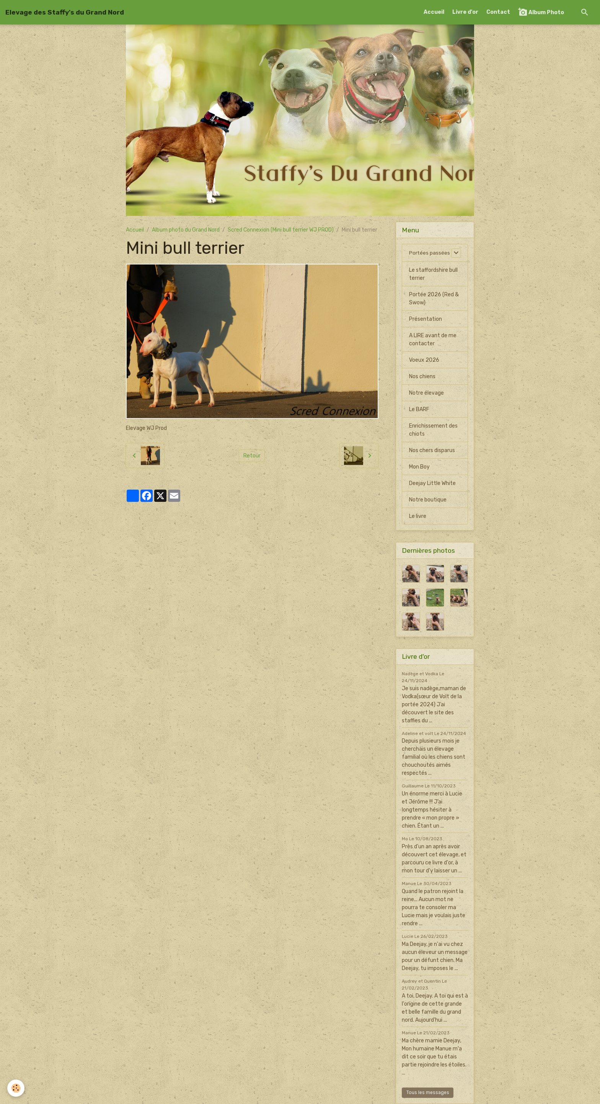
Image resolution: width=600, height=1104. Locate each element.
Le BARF (419, 409)
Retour (252, 455)
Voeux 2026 (424, 360)
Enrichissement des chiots (433, 430)
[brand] (64, 12)
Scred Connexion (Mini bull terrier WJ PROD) (281, 230)
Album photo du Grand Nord (186, 230)
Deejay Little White (432, 483)
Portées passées (429, 253)
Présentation (425, 319)
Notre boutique (428, 499)
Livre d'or (465, 12)
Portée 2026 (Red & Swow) (434, 298)
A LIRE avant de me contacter (433, 339)
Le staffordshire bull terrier (433, 274)
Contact (498, 12)
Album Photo (541, 12)
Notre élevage (426, 393)
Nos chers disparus (432, 450)
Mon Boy (419, 467)
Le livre (417, 516)
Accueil (434, 12)
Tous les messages (427, 1092)
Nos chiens (422, 376)
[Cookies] (16, 1088)
